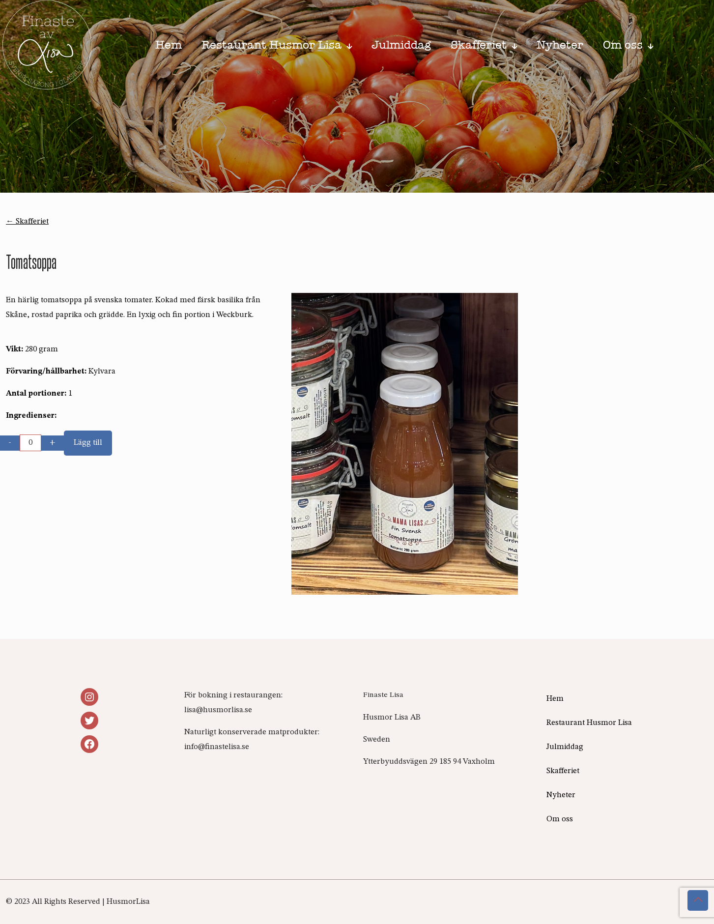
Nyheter (560, 795)
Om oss (559, 819)
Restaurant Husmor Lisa (589, 723)
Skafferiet (562, 771)
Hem (555, 699)
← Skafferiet (27, 222)
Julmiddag (564, 747)
